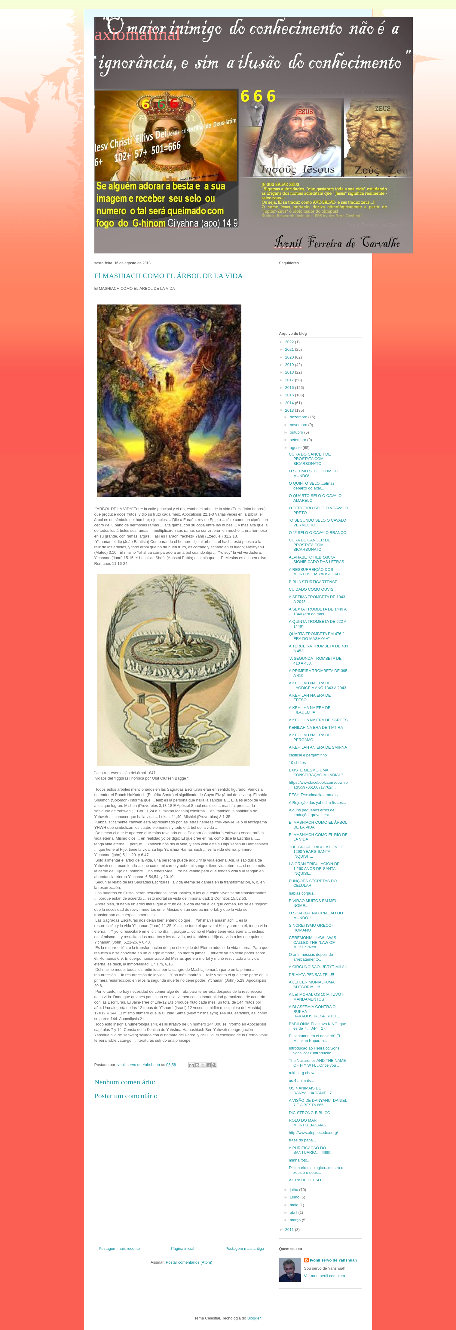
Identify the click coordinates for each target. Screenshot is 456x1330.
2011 (290, 1229)
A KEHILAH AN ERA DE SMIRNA (318, 747)
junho (295, 1197)
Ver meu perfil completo (324, 1276)
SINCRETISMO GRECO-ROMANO (311, 927)
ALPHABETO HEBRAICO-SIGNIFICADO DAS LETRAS (316, 559)
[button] (181, 1051)
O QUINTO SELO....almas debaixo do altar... (311, 485)
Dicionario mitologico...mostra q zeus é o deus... (316, 1170)
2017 (290, 380)
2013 (290, 410)
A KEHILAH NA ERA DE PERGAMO (310, 737)
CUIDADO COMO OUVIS (311, 589)
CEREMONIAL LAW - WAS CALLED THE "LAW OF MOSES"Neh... (312, 942)
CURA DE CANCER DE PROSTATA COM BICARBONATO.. (309, 545)
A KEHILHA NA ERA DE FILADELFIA (310, 710)
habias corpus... (303, 893)
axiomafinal (137, 34)
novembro (299, 425)
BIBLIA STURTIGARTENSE (313, 582)
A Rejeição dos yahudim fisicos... (317, 802)
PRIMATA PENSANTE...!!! (311, 974)
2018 (290, 372)
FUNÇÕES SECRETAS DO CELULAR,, (313, 883)
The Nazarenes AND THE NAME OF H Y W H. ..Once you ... (317, 1063)
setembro (298, 440)
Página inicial (182, 1248)
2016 (290, 387)
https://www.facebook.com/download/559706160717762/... (318, 784)
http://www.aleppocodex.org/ (313, 1132)
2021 (290, 349)
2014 (290, 403)
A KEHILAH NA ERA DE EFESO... (310, 697)
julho (294, 1189)
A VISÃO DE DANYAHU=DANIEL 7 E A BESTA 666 (318, 1102)
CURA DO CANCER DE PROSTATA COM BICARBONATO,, (310, 459)
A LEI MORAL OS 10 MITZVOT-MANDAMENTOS (316, 996)
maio (294, 1205)
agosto (296, 447)
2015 (290, 395)
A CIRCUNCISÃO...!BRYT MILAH (318, 967)
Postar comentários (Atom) (189, 1262)
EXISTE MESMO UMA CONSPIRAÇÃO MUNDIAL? (316, 772)
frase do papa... (302, 1140)
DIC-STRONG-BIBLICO (309, 1112)
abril (294, 1212)
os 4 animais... (301, 1080)
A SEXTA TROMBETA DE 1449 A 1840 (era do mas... (317, 611)
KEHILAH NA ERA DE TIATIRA (316, 727)
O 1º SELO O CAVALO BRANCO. (318, 532)
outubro (297, 432)
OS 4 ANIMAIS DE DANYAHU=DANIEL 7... (312, 1090)
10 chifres (297, 762)
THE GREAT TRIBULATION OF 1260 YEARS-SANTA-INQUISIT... (316, 852)
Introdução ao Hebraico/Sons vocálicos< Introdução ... (314, 1050)
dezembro (299, 417)
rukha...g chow (301, 1073)
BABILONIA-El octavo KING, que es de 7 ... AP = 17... (317, 1026)
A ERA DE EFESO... (306, 1180)
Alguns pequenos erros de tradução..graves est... (312, 812)
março (296, 1220)
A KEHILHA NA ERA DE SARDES (318, 720)
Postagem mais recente (119, 1248)
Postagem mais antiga (244, 1248)
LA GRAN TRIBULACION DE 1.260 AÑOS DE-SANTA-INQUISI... (314, 868)
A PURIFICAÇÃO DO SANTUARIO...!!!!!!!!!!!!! (311, 1150)
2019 (290, 364)
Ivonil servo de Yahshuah (333, 1260)
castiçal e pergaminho (308, 755)
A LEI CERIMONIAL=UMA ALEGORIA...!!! (311, 984)
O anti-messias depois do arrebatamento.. (311, 957)
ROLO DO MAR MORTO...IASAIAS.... (310, 1122)
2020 (290, 357)
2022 (290, 342)
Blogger (254, 1318)
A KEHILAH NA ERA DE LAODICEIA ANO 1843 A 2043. (318, 685)
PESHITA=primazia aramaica (314, 794)
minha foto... (300, 1160)
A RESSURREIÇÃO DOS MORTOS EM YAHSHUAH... (316, 572)
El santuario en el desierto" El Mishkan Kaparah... (314, 1038)
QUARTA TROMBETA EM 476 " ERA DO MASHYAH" (316, 636)
